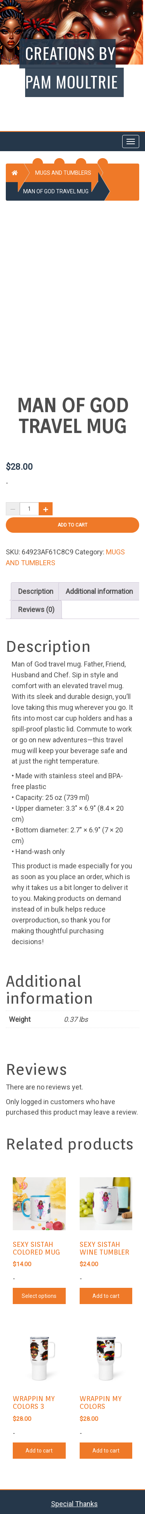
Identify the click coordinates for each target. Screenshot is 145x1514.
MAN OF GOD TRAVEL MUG (56, 191)
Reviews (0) (36, 607)
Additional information (99, 588)
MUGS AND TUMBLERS (63, 173)
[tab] (36, 588)
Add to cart (72, 522)
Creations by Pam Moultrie (71, 67)
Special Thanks (74, 1501)
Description (35, 588)
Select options (39, 1293)
